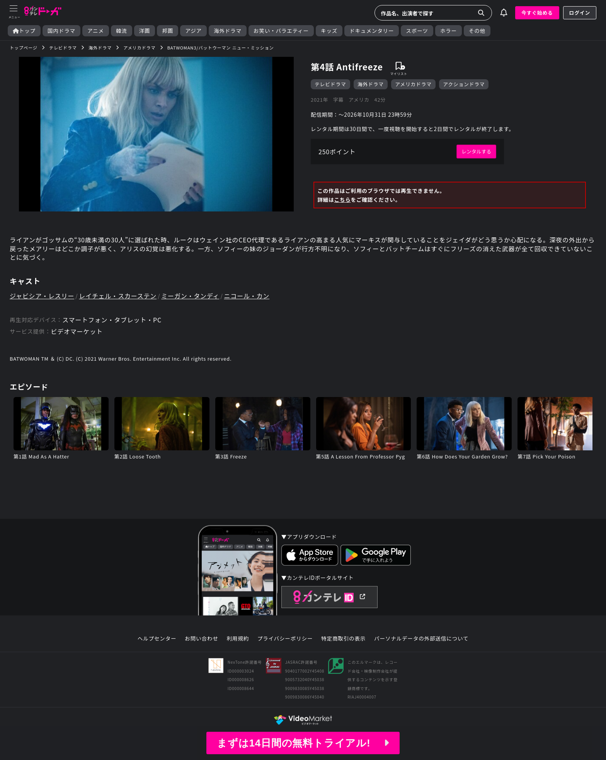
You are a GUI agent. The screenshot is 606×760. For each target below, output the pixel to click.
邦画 (167, 30)
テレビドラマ (330, 84)
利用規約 (237, 638)
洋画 (144, 30)
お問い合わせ (201, 638)
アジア (193, 30)
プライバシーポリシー (285, 638)
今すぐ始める (537, 12)
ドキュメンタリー (371, 30)
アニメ (95, 30)
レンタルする (476, 151)
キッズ (329, 30)
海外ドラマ (228, 30)
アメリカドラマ (413, 84)
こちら (342, 199)
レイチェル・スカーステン (118, 295)
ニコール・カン (247, 295)
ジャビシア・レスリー (42, 295)
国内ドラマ (61, 30)
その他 (477, 30)
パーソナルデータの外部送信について (421, 638)
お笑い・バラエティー (281, 30)
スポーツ (417, 30)
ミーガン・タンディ (190, 295)
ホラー (448, 30)
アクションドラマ (464, 84)
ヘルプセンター (157, 638)
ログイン (579, 12)
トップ (24, 30)
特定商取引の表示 (343, 638)
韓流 (121, 30)
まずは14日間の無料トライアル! (303, 743)
